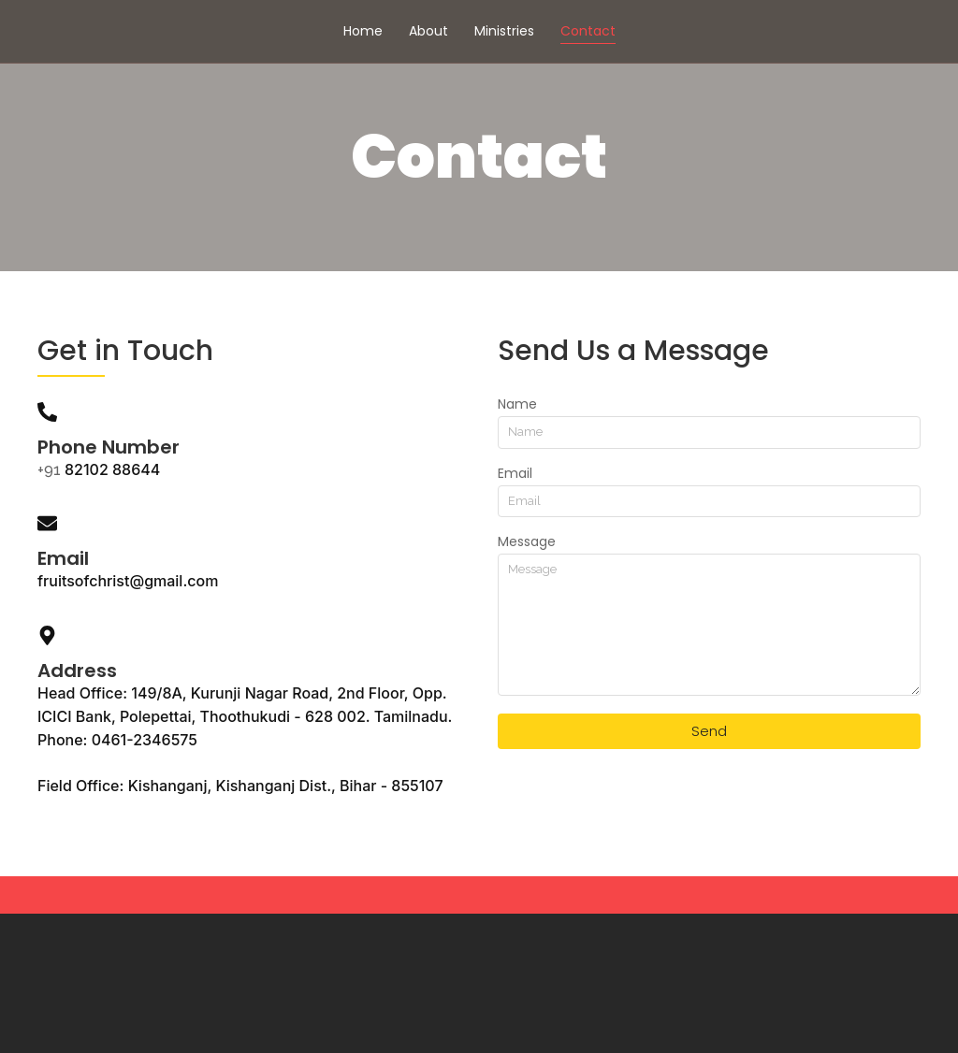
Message (527, 543)
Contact (588, 31)
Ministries (504, 31)
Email (515, 475)
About (428, 31)
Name (517, 405)
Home (363, 31)
